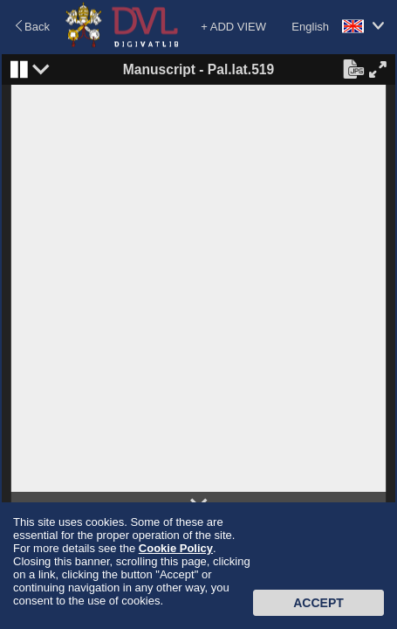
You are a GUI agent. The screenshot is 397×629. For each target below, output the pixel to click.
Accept (318, 603)
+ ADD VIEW (233, 26)
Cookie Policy (176, 548)
